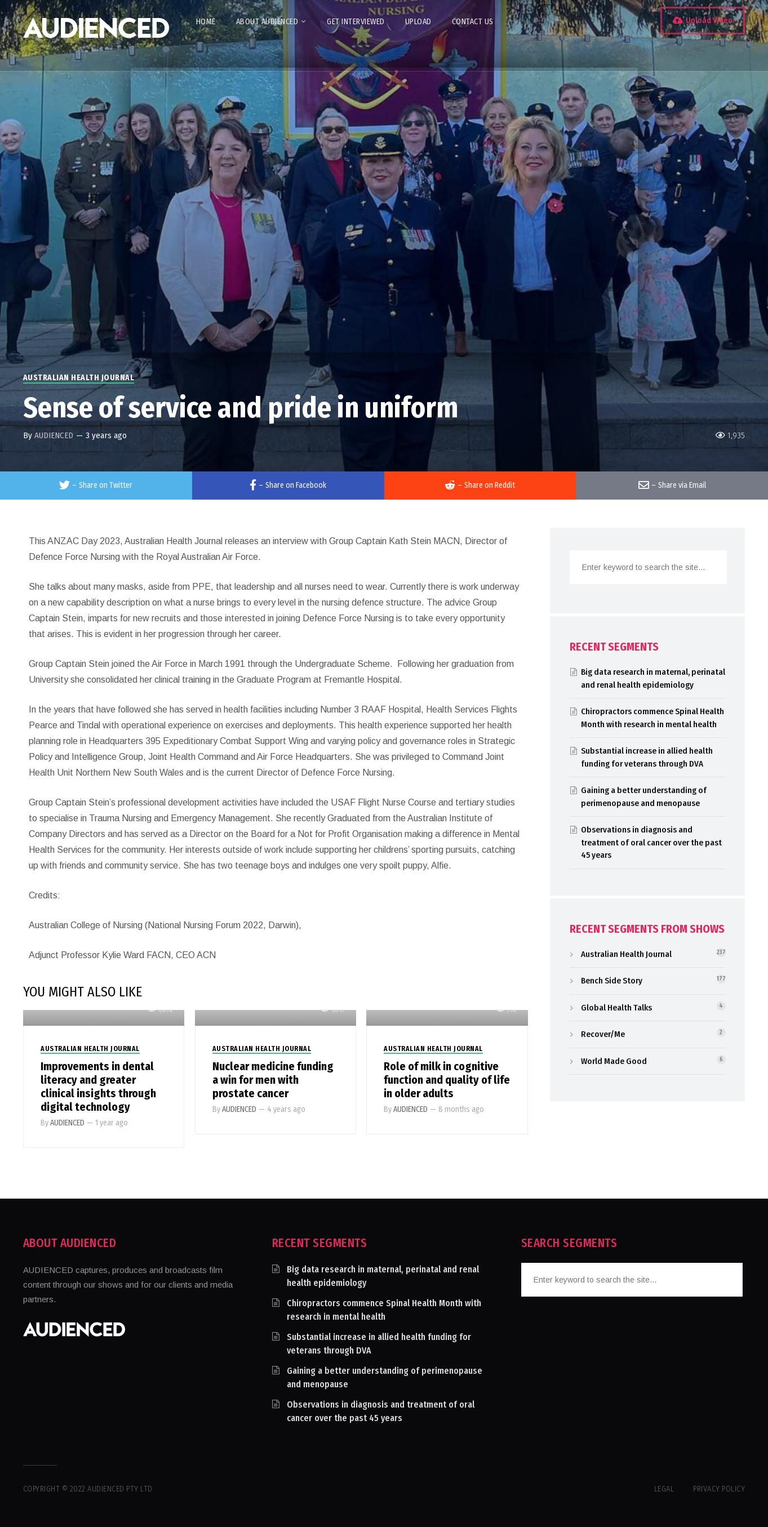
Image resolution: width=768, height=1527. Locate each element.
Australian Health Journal (79, 377)
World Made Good (614, 1061)
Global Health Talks (616, 1008)
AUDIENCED (53, 435)
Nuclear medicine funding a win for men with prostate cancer (273, 1079)
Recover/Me (603, 1034)
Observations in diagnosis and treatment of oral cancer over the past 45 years (651, 842)
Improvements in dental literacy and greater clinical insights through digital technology (98, 1086)
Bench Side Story (611, 981)
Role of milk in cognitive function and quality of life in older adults (447, 1079)
